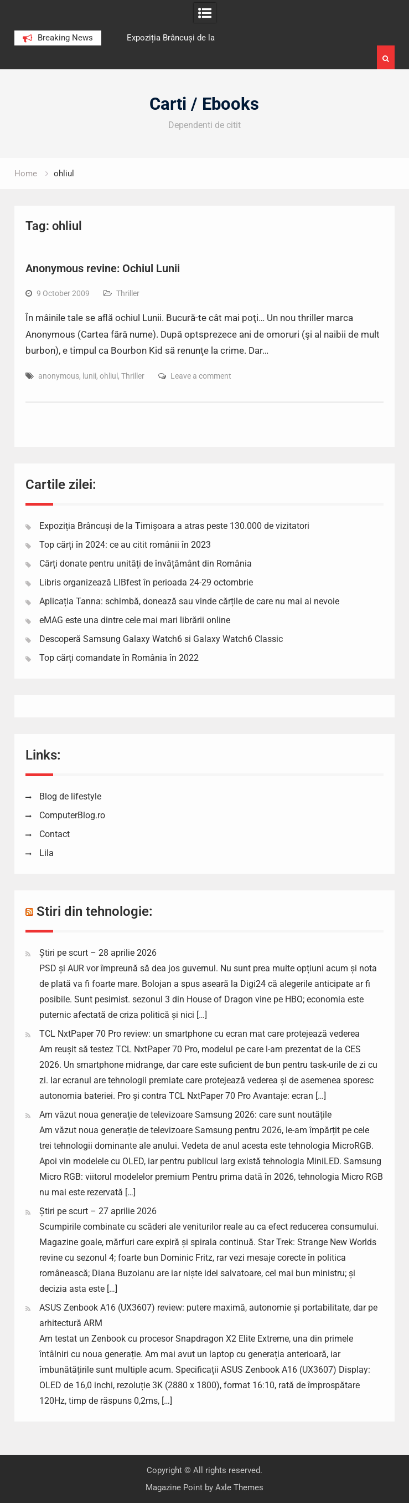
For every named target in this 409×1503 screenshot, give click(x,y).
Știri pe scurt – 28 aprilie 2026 (98, 952)
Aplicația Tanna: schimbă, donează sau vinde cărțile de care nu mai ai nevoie (189, 601)
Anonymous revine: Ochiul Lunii (102, 268)
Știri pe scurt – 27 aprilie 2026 (98, 1211)
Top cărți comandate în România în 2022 (119, 658)
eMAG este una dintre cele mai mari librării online (134, 620)
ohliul (109, 375)
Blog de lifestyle (70, 796)
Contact (54, 834)
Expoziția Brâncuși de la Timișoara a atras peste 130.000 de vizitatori (174, 526)
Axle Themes (239, 1487)
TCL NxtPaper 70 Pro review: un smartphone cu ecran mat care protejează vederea (199, 1033)
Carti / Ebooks (204, 104)
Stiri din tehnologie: (95, 911)
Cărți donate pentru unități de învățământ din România (145, 563)
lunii (89, 375)
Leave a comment (200, 375)
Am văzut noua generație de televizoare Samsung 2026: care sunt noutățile (185, 1114)
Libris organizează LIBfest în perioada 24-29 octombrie (146, 582)
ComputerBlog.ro (72, 815)
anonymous (58, 375)
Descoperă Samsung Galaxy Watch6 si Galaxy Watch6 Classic (161, 639)
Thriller (127, 293)
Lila (46, 853)
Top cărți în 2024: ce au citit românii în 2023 (125, 544)
